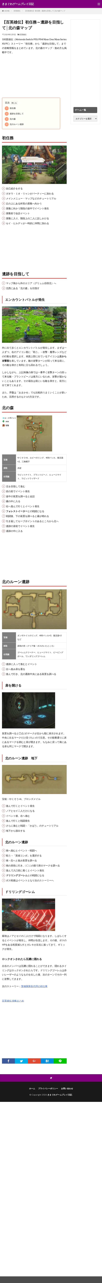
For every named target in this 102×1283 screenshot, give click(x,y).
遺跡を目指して (14, 114)
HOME (7, 11)
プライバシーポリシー (48, 1088)
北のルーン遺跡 (14, 124)
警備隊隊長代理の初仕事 (34, 986)
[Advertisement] (34, 76)
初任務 (10, 108)
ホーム (32, 1088)
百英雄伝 (17, 11)
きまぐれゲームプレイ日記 (18, 4)
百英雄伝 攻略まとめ (13, 1000)
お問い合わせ (67, 1088)
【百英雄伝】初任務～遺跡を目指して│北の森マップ (44, 11)
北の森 (10, 119)
